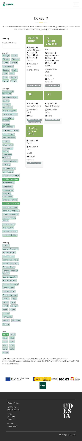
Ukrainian (16, 320)
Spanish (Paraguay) (10, 284)
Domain (5, 53)
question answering (10, 214)
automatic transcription (7, 105)
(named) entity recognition (8, 92)
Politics (5, 81)
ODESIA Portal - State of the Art (13, 408)
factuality (6, 164)
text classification (9, 111)
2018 (5, 345)
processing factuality (11, 203)
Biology (6, 55)
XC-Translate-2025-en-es (51, 40)
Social (5, 77)
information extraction (7, 156)
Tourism (13, 77)
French (5, 306)
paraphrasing (8, 190)
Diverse (6, 59)
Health (14, 70)
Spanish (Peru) (8, 288)
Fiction (5, 63)
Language (6, 243)
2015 (12, 349)
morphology (7, 186)
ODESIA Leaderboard (12, 424)
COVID (14, 55)
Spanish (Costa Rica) (10, 263)
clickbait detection (10, 114)
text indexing (8, 172)
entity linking (8, 145)
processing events (10, 200)
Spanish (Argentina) (10, 249)
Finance (14, 63)
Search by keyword (9, 42)
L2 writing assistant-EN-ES (33, 131)
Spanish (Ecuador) (10, 277)
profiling (6, 141)
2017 (12, 345)
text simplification (10, 231)
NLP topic (6, 88)
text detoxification (10, 235)
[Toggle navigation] (76, 4)
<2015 (5, 352)
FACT (30, 93)
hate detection (8, 134)
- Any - (5, 334)
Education (16, 59)
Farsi (13, 302)
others (13, 81)
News (12, 73)
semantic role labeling (7, 149)
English (6, 299)
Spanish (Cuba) (9, 267)
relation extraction (10, 161)
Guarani (14, 306)
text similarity (8, 228)
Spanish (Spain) (9, 291)
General (6, 70)
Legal (5, 73)
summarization (9, 224)
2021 (12, 338)
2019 (12, 341)
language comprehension (8, 125)
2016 (5, 349)
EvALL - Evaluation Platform (11, 416)
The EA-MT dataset (33, 39)
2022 (5, 338)
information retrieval (11, 175)
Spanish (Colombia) (10, 260)
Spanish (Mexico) (9, 280)
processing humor (10, 207)
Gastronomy (8, 66)
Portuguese (7, 317)
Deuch (5, 302)
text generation (9, 168)
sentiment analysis (10, 97)
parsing (6, 101)
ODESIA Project (13, 403)
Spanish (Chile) (8, 256)
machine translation (10, 179)
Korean (6, 313)
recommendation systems (9, 219)
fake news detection (10, 130)
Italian (12, 309)
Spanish (6, 245)
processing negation (11, 211)
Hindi (5, 309)
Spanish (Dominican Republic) (10, 272)
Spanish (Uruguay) (10, 295)
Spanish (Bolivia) (9, 252)
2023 (13, 334)
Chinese (6, 324)
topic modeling (8, 183)
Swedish (6, 320)
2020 (5, 341)
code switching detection (8, 119)
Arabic (14, 299)
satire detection (9, 138)
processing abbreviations (7, 194)
